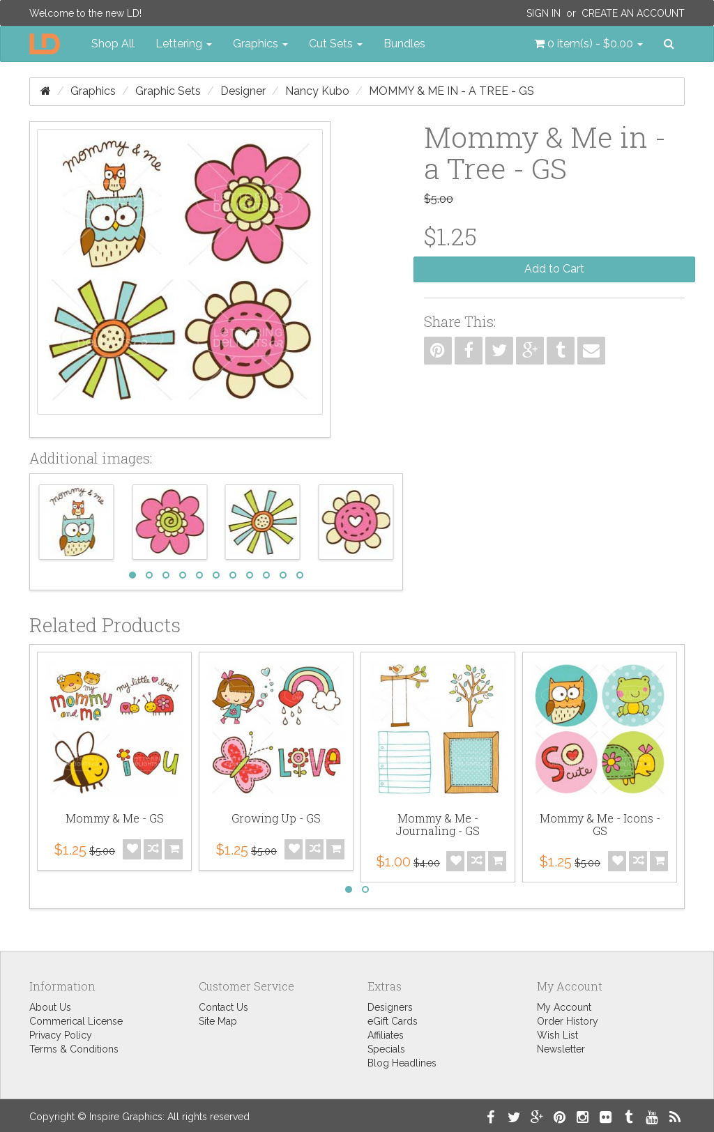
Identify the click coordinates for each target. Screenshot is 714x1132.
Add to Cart (554, 268)
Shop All (113, 43)
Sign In (543, 13)
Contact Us (223, 1007)
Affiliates (385, 1035)
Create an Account (633, 13)
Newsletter (561, 1049)
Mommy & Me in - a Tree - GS (451, 91)
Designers (390, 1007)
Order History (567, 1021)
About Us (50, 1007)
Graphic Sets (168, 91)
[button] (588, 43)
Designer (243, 91)
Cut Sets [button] (336, 43)
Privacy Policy (60, 1035)
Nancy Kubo (317, 91)
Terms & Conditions (74, 1049)
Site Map (218, 1021)
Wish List (557, 1035)
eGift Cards (392, 1021)
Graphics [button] (260, 43)
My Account (564, 1007)
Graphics (93, 91)
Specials (386, 1049)
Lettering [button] (183, 43)
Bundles (404, 43)
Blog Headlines (401, 1063)
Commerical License (76, 1021)
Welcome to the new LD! (85, 13)
